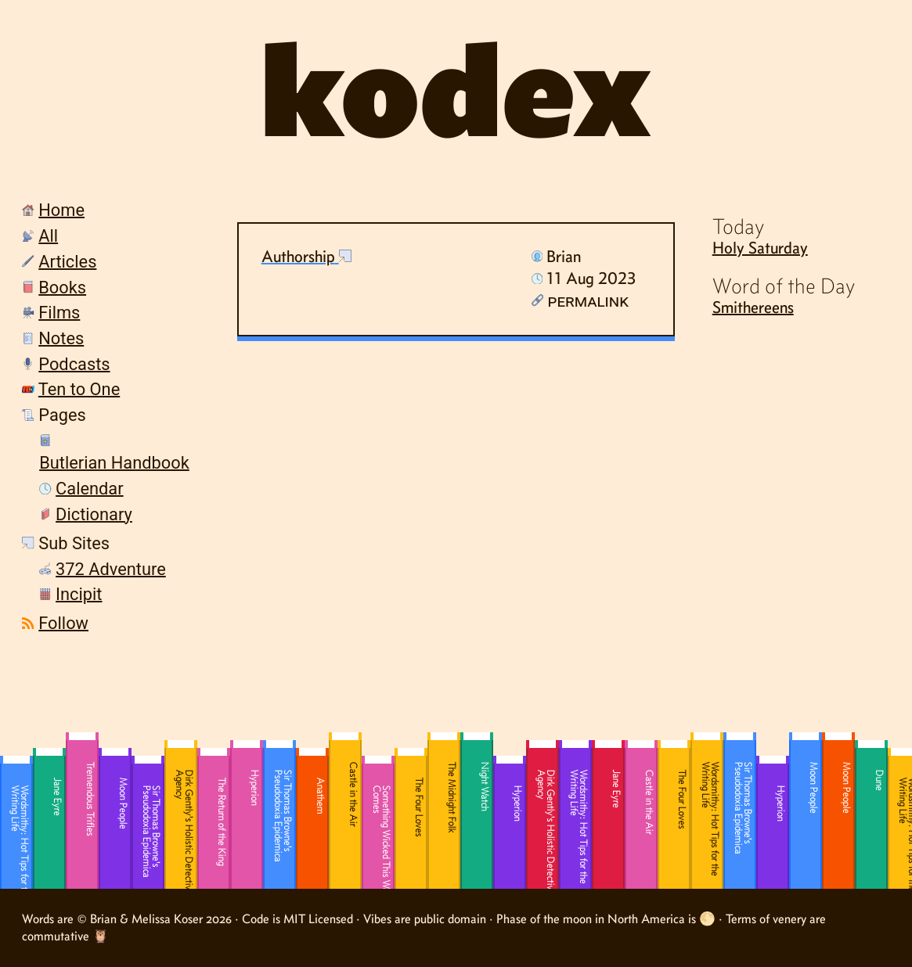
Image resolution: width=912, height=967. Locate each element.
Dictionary (94, 514)
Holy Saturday (760, 247)
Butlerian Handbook (114, 463)
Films (59, 312)
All (48, 236)
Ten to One (79, 389)
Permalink (580, 301)
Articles (67, 261)
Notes (61, 338)
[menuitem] (100, 212)
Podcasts (74, 364)
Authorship (298, 256)
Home (61, 210)
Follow (63, 623)
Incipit (79, 594)
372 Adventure (111, 569)
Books (62, 287)
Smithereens (753, 307)
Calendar (90, 488)
